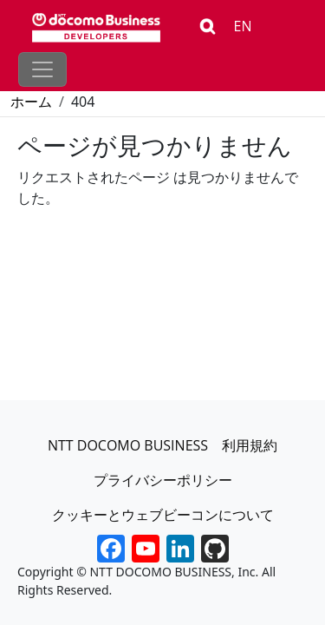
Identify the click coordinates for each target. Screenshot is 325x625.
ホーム (31, 101)
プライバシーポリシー (163, 480)
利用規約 (249, 445)
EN (243, 26)
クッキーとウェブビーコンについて (163, 514)
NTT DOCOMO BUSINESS (128, 445)
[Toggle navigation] (42, 69)
